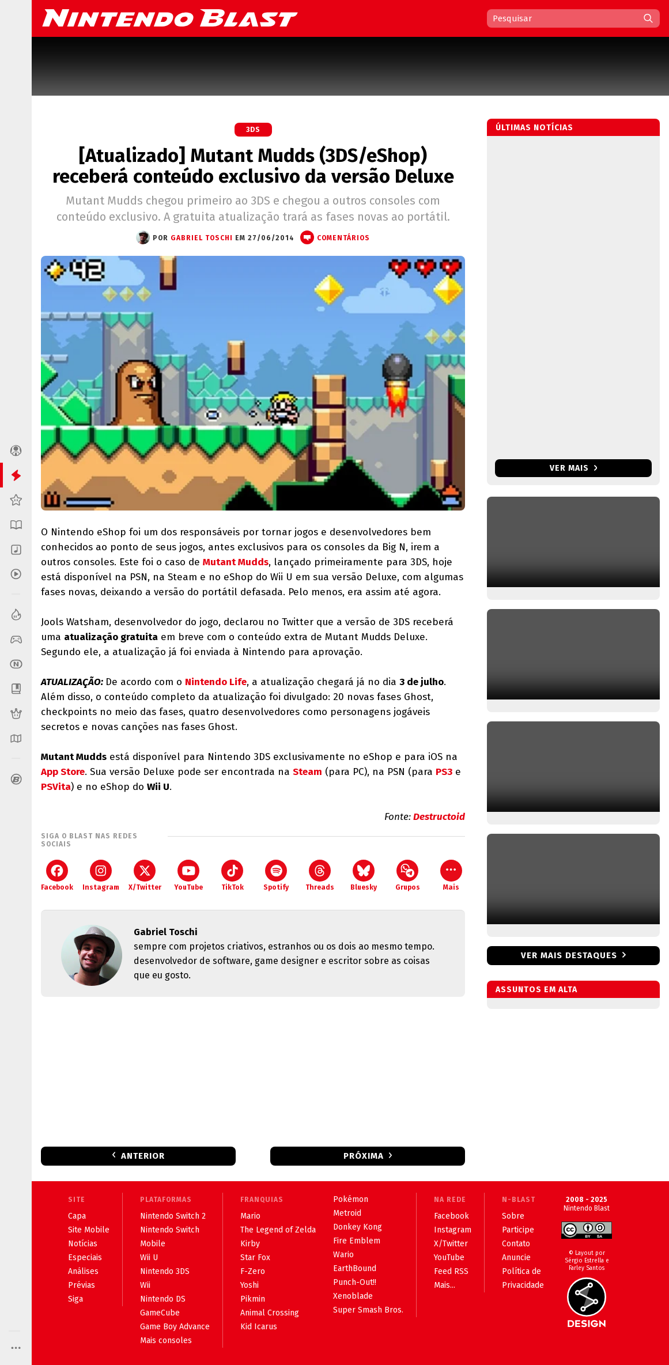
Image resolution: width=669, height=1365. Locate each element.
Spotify (276, 875)
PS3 (444, 772)
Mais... (444, 1285)
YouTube (188, 875)
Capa (77, 1216)
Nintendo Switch (169, 1230)
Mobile (152, 1244)
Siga (75, 1299)
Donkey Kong (357, 1227)
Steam (307, 772)
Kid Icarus (258, 1327)
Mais (451, 875)
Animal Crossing (269, 1313)
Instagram (100, 875)
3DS (253, 130)
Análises (83, 1271)
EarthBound (354, 1268)
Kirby (250, 1244)
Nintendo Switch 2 (173, 1216)
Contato (516, 1244)
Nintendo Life (216, 682)
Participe (518, 1230)
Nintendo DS (163, 1299)
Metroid (347, 1213)
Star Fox (255, 1257)
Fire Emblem (356, 1241)
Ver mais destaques (569, 955)
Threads (319, 875)
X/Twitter (144, 875)
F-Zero (252, 1271)
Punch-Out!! (354, 1282)
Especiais (85, 1257)
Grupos (407, 875)
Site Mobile (88, 1230)
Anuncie (516, 1257)
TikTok (232, 875)
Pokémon (350, 1199)
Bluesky (363, 875)
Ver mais (574, 468)
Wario (343, 1255)
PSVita (56, 787)
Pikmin (252, 1299)
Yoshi (249, 1285)
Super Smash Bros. (368, 1310)
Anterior (143, 1156)
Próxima (363, 1156)
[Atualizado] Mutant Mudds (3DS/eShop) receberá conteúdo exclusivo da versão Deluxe (253, 166)
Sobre (513, 1216)
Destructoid (439, 817)
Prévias (81, 1285)
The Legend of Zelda (278, 1230)
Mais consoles (166, 1340)
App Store (63, 772)
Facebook (57, 875)
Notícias (82, 1244)
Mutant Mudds (236, 562)
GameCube (160, 1313)
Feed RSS (451, 1271)
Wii (145, 1285)
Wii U (149, 1257)
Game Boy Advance (175, 1327)
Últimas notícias (534, 128)
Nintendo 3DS (165, 1271)
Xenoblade (353, 1296)
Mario (250, 1216)
